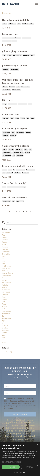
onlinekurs (5, 135)
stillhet (4, 309)
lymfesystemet (20, 132)
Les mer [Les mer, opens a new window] (32, 458)
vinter (31, 23)
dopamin (4, 242)
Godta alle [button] (11, 467)
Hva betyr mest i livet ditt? (15, 19)
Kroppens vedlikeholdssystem (17, 165)
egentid (4, 244)
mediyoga (5, 86)
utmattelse (25, 23)
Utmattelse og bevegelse (14, 128)
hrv (14, 170)
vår (3, 340)
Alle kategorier (6, 232)
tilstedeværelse (7, 41)
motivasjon (12, 86)
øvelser (4, 342)
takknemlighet (6, 89)
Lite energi (7, 100)
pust (29, 38)
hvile (30, 149)
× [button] (37, 444)
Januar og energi (10, 34)
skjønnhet (5, 306)
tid (23, 201)
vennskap (4, 332)
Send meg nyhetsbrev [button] (20, 414)
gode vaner (6, 118)
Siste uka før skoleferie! (14, 197)
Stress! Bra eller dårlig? (14, 183)
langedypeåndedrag (18, 152)
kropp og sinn (6, 268)
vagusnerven (20, 155)
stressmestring (17, 55)
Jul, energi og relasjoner (14, 51)
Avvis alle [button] (29, 467)
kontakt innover (7, 38)
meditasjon (5, 69)
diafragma (11, 149)
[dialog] (20, 459)
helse (18, 23)
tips (28, 118)
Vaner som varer (10, 114)
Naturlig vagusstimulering (15, 145)
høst (3, 263)
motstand (4, 287)
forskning (5, 247)
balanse (5, 23)
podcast (4, 299)
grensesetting (6, 201)
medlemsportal (6, 282)
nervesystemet (20, 170)
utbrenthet (10, 172)
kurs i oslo (5, 271)
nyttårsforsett (17, 38)
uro (14, 155)
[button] (20, 472)
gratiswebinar (12, 23)
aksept (4, 104)
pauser (24, 38)
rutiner (9, 55)
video (3, 335)
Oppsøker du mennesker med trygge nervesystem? (17, 81)
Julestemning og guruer (14, 65)
